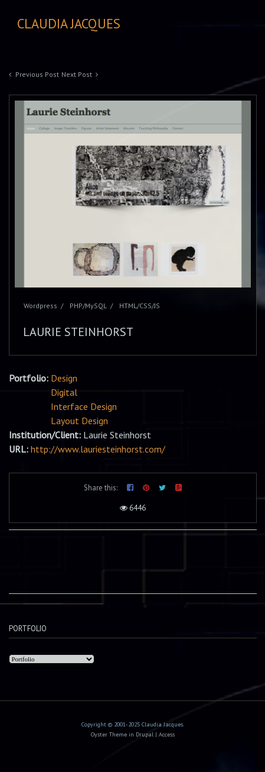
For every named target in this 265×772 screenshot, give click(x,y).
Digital (64, 392)
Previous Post (37, 74)
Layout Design (79, 421)
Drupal (144, 734)
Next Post (76, 74)
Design (64, 378)
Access (167, 734)
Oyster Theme (109, 734)
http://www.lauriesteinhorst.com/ (98, 449)
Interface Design (84, 406)
